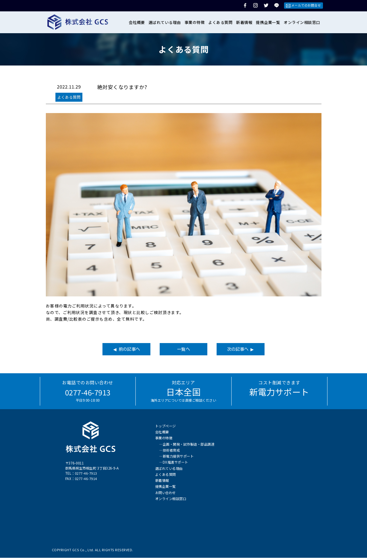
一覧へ (183, 349)
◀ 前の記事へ (112, 349)
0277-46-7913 (87, 393)
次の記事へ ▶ (255, 349)
